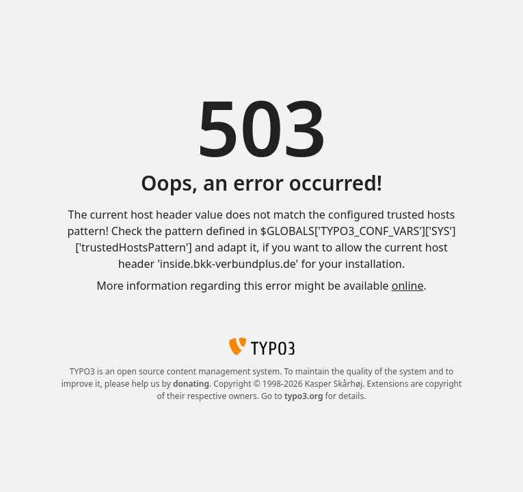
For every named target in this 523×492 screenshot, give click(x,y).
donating (191, 384)
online (408, 285)
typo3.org (303, 396)
